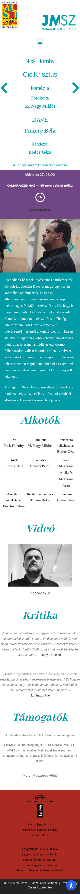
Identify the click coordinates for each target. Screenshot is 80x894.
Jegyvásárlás (40, 210)
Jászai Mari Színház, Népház (40, 829)
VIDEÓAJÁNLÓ (39, 593)
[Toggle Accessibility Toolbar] (71, 885)
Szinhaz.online (40, 695)
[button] (40, 41)
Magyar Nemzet (51, 654)
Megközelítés (40, 835)
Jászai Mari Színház (44, 883)
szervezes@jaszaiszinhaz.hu (40, 865)
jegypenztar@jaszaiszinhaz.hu (40, 854)
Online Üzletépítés (40, 887)
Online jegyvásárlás (40, 824)
